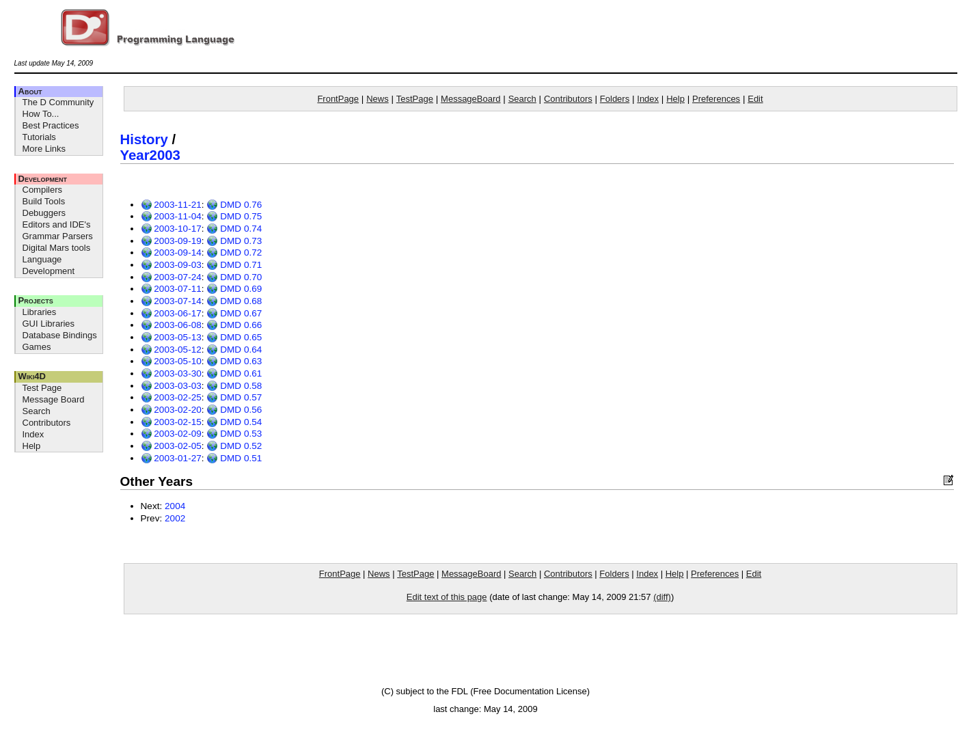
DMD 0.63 (234, 361)
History (144, 139)
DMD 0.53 (234, 433)
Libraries (40, 312)
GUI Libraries (49, 323)
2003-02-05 (171, 446)
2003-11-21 (171, 205)
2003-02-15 (171, 422)
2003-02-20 (171, 410)
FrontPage (338, 99)
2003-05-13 (171, 337)
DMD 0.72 (234, 252)
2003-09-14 (171, 252)
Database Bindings (60, 335)
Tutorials (39, 137)
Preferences (716, 99)
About (30, 91)
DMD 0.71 (234, 265)
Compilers (43, 190)
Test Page (42, 388)
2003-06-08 (171, 325)
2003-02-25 (171, 397)
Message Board (54, 399)
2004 (175, 506)
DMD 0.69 (234, 289)
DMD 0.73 (234, 241)
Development (42, 179)
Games (37, 347)
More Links (44, 149)
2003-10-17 (171, 228)
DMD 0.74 (234, 228)
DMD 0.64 (234, 349)
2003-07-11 (171, 289)
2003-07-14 (171, 301)
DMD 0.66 (234, 325)
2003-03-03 (171, 386)
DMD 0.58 (234, 386)
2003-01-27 (171, 458)
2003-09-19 (171, 241)
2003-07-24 (171, 277)
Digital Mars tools (57, 248)
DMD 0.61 (234, 373)
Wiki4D (32, 376)
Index (33, 434)
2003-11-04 (171, 216)
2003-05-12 (171, 349)
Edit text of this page (447, 597)
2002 (175, 518)
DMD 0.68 (234, 301)
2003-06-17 (171, 313)
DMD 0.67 (234, 313)
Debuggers (44, 213)
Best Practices (51, 125)
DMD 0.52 (234, 446)
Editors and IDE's (57, 224)
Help (32, 446)
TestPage (414, 99)
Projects (35, 300)
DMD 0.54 (234, 422)
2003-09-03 (171, 265)
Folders (614, 99)
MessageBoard (470, 99)
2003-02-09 (171, 433)
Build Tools (44, 201)
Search (37, 411)
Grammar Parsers (58, 236)
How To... (41, 114)
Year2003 (150, 155)
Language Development (49, 265)
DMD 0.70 (234, 277)
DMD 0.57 (234, 397)
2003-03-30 (171, 373)
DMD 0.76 (234, 205)
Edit (755, 99)
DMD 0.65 (234, 337)
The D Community (58, 102)
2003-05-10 (171, 361)
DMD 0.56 (234, 410)
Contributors (47, 423)
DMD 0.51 (234, 458)
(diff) (662, 597)
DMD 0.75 (234, 216)
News (377, 99)
